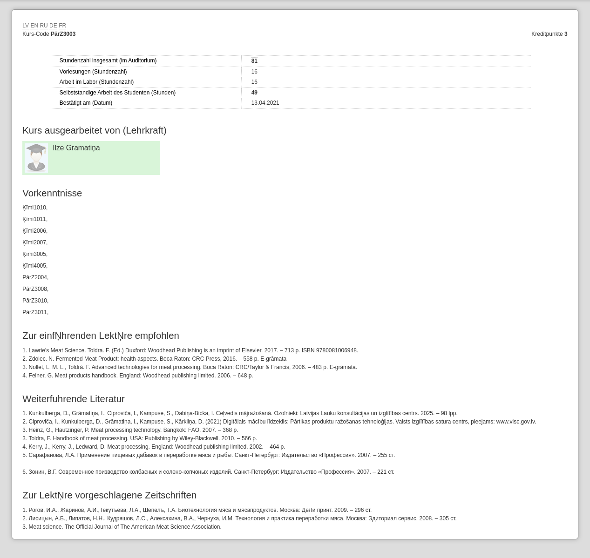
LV (25, 25)
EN (34, 25)
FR (62, 25)
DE (53, 25)
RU (43, 25)
